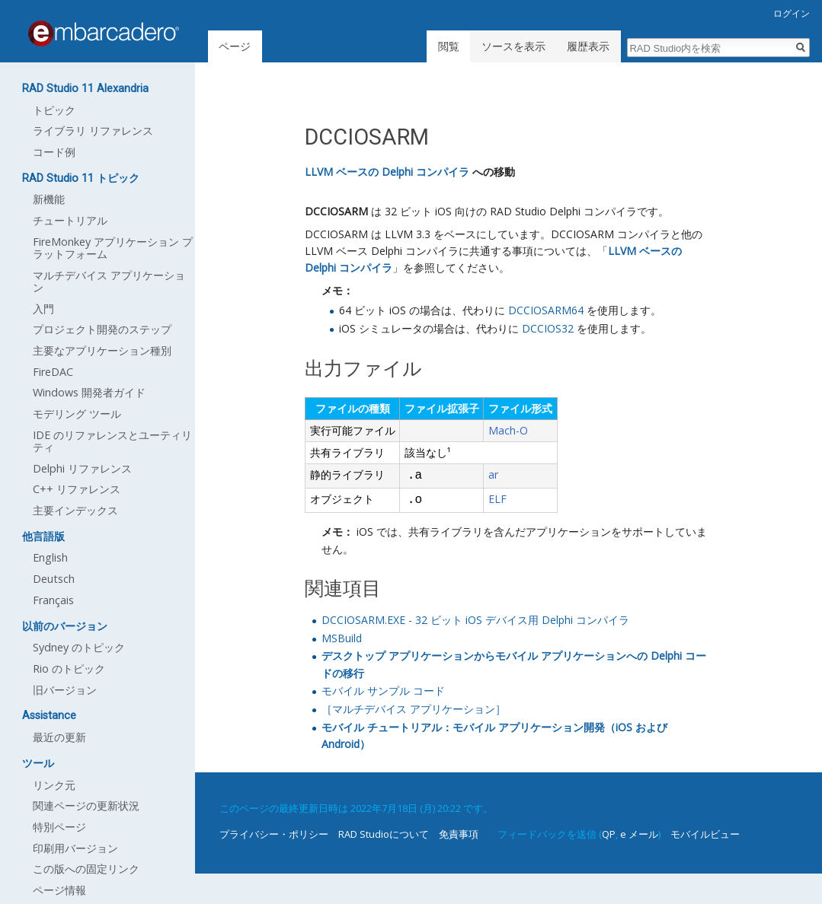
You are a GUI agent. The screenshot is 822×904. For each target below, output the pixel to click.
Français (53, 600)
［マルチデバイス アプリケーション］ (413, 709)
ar (493, 474)
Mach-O (508, 430)
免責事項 (458, 834)
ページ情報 (59, 890)
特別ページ (59, 827)
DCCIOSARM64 (546, 310)
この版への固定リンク (86, 868)
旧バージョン (65, 690)
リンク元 (54, 785)
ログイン (791, 13)
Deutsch (54, 578)
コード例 (54, 152)
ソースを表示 (513, 46)
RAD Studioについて (383, 834)
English (50, 557)
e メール (639, 834)
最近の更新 (59, 737)
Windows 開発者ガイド (89, 392)
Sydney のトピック (79, 647)
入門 (43, 308)
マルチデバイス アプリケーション (109, 281)
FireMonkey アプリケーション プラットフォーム (113, 247)
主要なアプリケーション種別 (102, 350)
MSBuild (341, 638)
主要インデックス (75, 510)
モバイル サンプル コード (383, 690)
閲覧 (448, 46)
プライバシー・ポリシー (273, 834)
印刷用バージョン (75, 848)
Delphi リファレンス (82, 468)
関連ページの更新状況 (86, 805)
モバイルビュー (705, 834)
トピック (54, 110)
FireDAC (53, 371)
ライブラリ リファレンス (93, 130)
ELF (497, 499)
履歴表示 (588, 46)
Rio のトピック (69, 668)
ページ (235, 46)
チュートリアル (70, 220)
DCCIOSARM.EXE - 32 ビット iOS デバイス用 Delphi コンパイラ (475, 620)
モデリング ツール (77, 413)
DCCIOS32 (548, 328)
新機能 (49, 199)
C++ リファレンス (76, 489)
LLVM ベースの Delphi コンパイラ (387, 171)
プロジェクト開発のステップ (102, 329)
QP (609, 834)
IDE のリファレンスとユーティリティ (112, 441)
